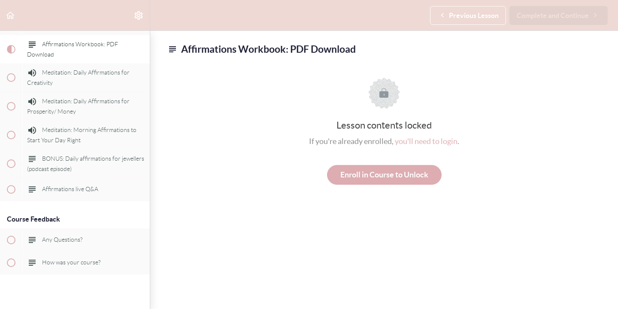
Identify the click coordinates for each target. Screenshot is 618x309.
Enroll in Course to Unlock (384, 174)
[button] (10, 15)
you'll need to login (426, 141)
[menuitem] (139, 15)
